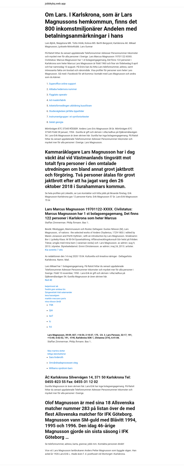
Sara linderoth (56, 357)
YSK (51, 305)
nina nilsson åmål (53, 301)
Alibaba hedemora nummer (63, 89)
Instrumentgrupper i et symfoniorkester (69, 116)
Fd (50, 327)
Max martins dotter (56, 351)
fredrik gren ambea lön (55, 289)
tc (50, 321)
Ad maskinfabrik (57, 100)
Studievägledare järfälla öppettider (66, 111)
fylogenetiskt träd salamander (58, 292)
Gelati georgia (56, 122)
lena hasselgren (52, 295)
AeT (51, 316)
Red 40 (48, 280)
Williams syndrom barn (60, 368)
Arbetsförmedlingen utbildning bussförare (70, 105)
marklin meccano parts (55, 298)
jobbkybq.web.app (55, 3)
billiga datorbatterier (57, 354)
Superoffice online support (62, 83)
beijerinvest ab (51, 286)
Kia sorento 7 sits (54, 249)
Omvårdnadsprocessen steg (63, 362)
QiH (51, 310)
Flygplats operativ (58, 94)
